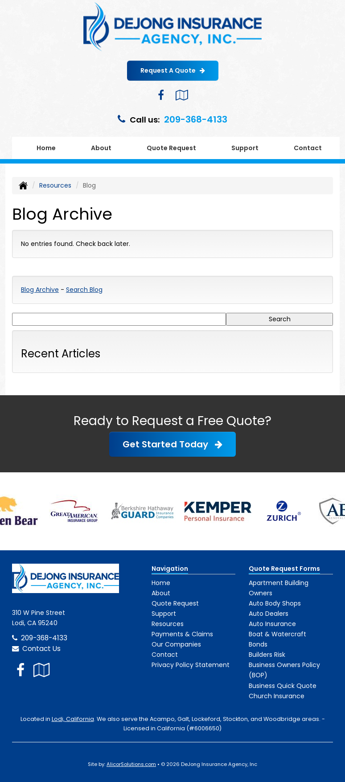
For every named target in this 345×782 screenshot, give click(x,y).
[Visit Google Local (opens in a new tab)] (181, 95)
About (101, 147)
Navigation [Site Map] (170, 568)
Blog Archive (40, 289)
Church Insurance (276, 696)
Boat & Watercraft (277, 634)
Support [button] (245, 147)
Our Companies (176, 644)
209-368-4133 (195, 119)
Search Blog (84, 289)
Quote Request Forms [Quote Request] (284, 568)
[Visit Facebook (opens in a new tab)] (160, 95)
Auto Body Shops (275, 603)
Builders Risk (267, 654)
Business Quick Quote (282, 685)
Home (46, 147)
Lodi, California (73, 719)
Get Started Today (172, 444)
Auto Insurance (272, 623)
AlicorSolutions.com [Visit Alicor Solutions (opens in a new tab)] (131, 764)
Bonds (258, 644)
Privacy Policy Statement (191, 664)
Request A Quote (172, 70)
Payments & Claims (182, 634)
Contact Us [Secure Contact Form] (36, 648)
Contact (308, 147)
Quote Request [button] (171, 147)
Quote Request (175, 603)
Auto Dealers (268, 613)
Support (164, 613)
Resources (55, 185)
